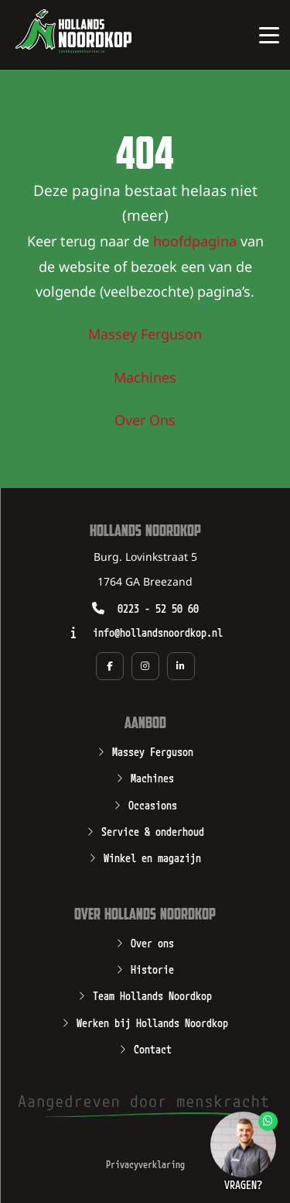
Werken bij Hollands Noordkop (152, 1021)
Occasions (152, 804)
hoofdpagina (195, 242)
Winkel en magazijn (152, 856)
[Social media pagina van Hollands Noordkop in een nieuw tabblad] (110, 666)
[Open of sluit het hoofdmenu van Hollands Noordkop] (268, 35)
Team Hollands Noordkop (152, 994)
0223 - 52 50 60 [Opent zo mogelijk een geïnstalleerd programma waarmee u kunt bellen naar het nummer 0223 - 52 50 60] (158, 607)
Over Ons (145, 421)
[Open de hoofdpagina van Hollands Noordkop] (73, 31)
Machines (145, 379)
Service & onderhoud (152, 830)
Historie (152, 968)
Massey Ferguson (145, 335)
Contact (153, 1048)
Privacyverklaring (145, 1163)
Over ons (152, 941)
